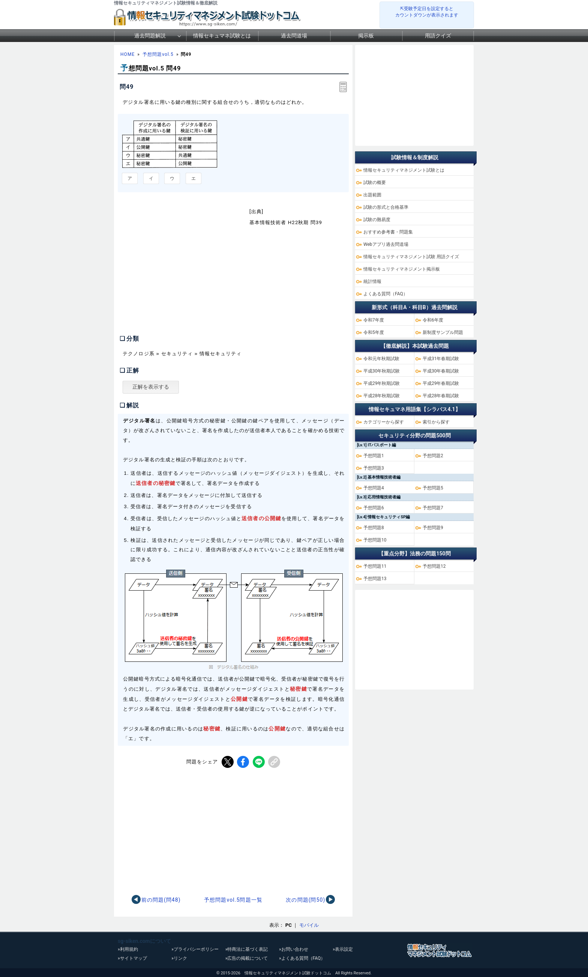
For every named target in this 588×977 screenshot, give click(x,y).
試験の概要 (374, 182)
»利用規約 (128, 949)
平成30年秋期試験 (381, 371)
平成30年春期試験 (441, 371)
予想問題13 (375, 578)
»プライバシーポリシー (195, 949)
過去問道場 (294, 36)
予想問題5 (433, 488)
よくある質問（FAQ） (385, 293)
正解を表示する (150, 387)
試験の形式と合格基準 (385, 207)
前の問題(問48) (161, 900)
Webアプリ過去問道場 (385, 244)
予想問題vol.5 (158, 54)
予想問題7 (433, 507)
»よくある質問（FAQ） (302, 958)
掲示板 (366, 36)
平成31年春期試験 (441, 358)
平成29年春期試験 (441, 383)
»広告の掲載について (246, 958)
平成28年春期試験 (441, 395)
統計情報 (372, 281)
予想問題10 (375, 540)
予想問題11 (375, 566)
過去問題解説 (150, 36)
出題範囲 (372, 194)
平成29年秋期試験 (381, 383)
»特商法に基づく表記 (246, 949)
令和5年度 (373, 332)
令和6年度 (433, 320)
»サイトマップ (132, 958)
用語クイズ (438, 36)
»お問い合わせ (293, 949)
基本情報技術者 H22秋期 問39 (285, 222)
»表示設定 (343, 949)
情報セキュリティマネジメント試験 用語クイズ (411, 256)
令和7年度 (373, 320)
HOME (127, 54)
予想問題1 (373, 455)
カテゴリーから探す (383, 422)
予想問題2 (433, 455)
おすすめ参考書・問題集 (388, 232)
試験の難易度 (376, 219)
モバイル (309, 925)
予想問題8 (373, 527)
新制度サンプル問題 (443, 332)
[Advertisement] (181, 267)
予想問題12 (434, 566)
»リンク (179, 958)
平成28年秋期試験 (381, 395)
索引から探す (436, 422)
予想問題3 (373, 468)
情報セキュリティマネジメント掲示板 (401, 269)
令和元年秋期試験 (381, 358)
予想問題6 (373, 507)
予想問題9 (433, 527)
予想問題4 (373, 488)
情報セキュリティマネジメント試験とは (403, 170)
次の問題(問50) (305, 900)
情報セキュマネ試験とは (222, 36)
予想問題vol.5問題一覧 (233, 900)
